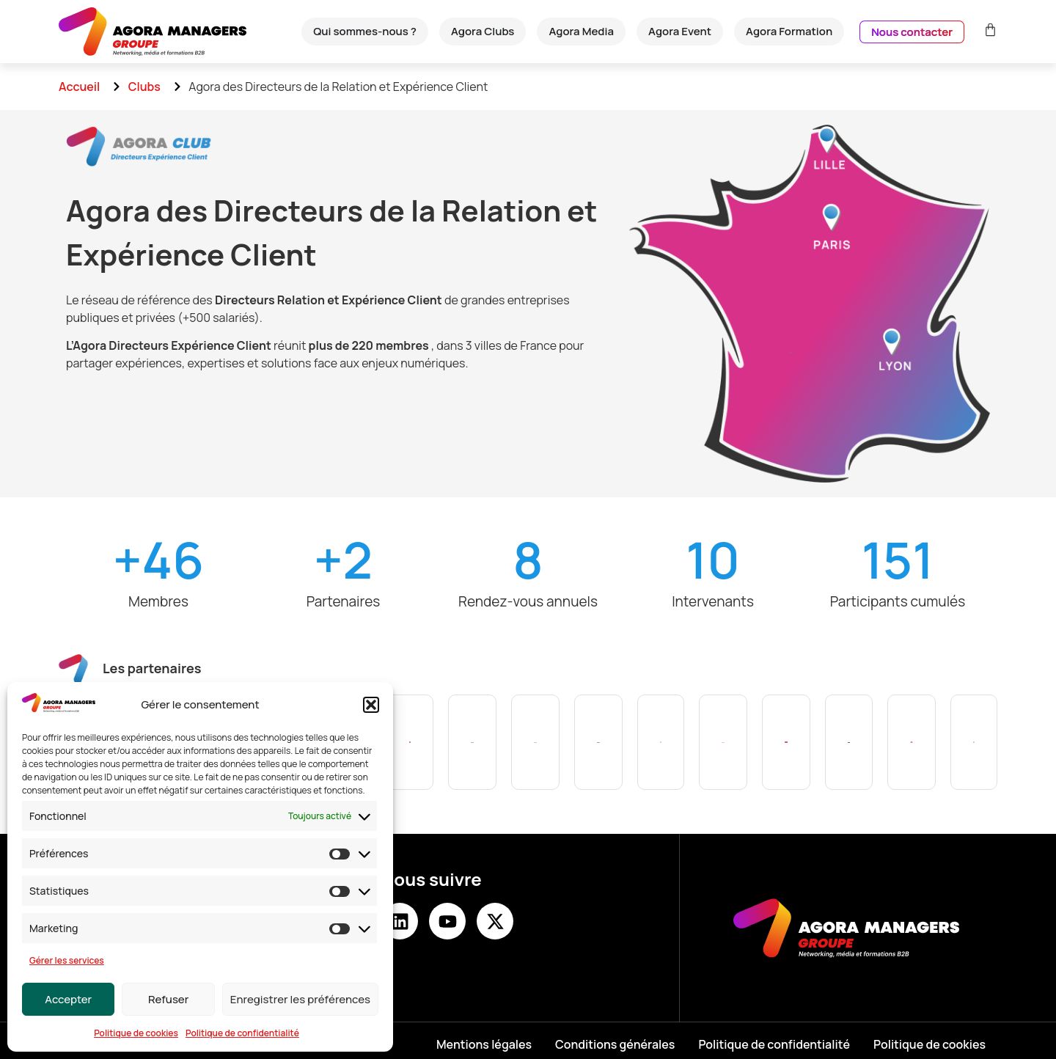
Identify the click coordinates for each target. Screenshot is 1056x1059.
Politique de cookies (136, 1033)
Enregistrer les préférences (300, 999)
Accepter (68, 999)
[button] (371, 704)
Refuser (168, 999)
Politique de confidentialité (242, 1033)
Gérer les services (66, 960)
